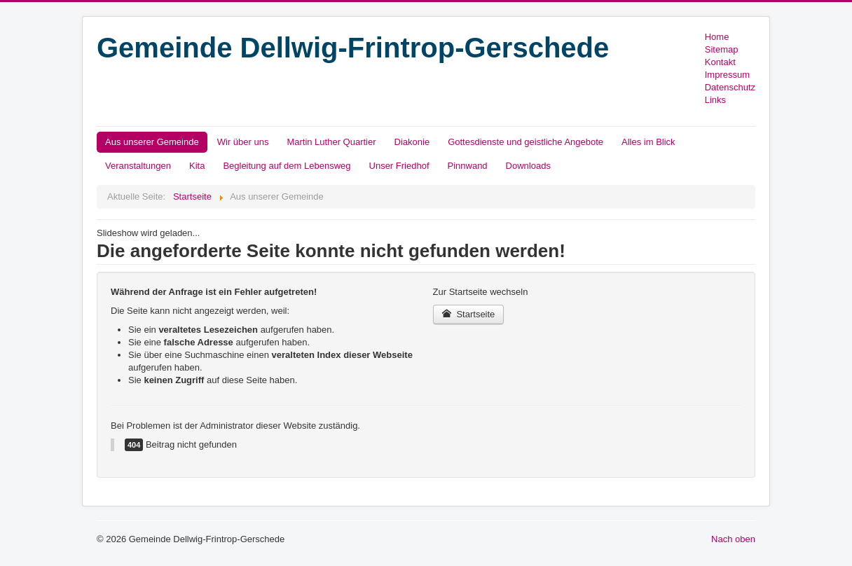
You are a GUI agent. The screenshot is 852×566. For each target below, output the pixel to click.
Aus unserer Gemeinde (152, 142)
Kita (197, 165)
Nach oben (733, 539)
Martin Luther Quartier (331, 142)
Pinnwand (468, 165)
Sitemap (721, 49)
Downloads (528, 165)
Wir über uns (243, 142)
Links (715, 100)
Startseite (468, 314)
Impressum (727, 74)
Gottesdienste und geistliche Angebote (525, 142)
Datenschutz (730, 87)
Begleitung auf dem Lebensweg (286, 165)
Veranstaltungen (138, 165)
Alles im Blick (648, 142)
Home (717, 37)
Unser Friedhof (399, 165)
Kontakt (720, 62)
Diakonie (412, 142)
